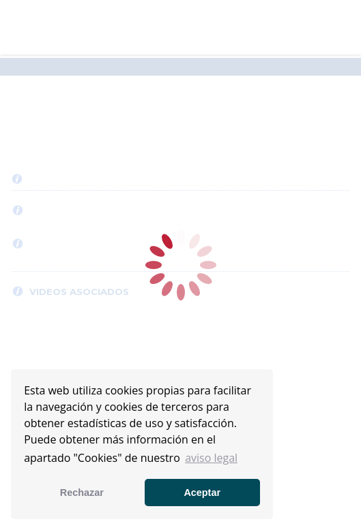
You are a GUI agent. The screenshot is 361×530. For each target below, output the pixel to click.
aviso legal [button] (211, 457)
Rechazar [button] (82, 492)
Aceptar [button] (202, 492)
